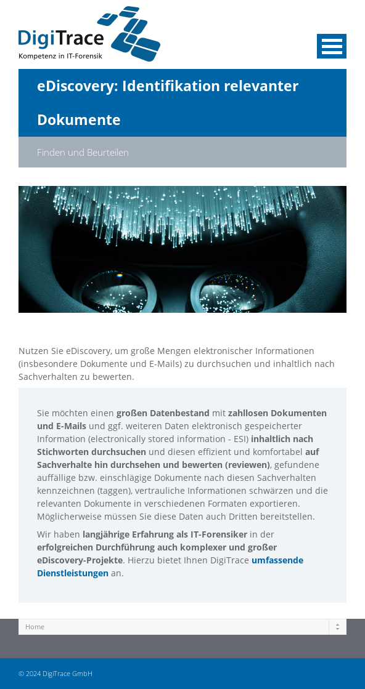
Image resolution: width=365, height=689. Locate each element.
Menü (332, 46)
